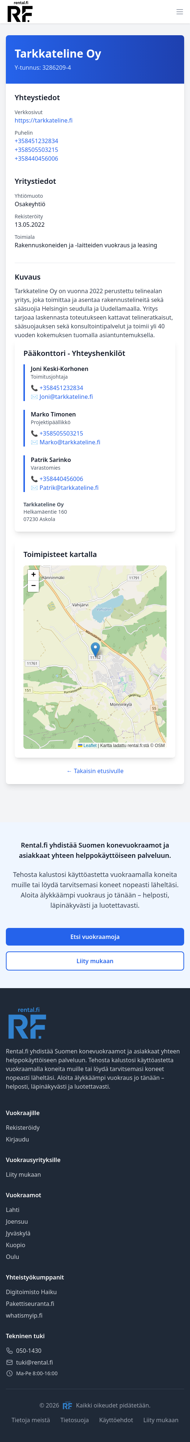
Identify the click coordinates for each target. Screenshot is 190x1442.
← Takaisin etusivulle (94, 771)
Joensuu (17, 1221)
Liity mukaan (95, 961)
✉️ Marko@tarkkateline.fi (65, 442)
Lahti (12, 1210)
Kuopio (15, 1245)
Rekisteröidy (23, 1128)
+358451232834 (36, 141)
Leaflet (87, 745)
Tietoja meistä (30, 1420)
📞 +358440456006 (57, 479)
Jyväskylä (18, 1233)
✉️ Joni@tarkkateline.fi (62, 397)
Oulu (12, 1257)
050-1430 (28, 1351)
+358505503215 (36, 150)
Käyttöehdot (116, 1420)
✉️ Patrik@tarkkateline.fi (65, 488)
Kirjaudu (17, 1139)
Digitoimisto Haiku (31, 1292)
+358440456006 (36, 158)
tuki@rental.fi (34, 1362)
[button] (95, 649)
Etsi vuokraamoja (95, 937)
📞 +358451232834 (57, 388)
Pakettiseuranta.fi (30, 1304)
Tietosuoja (74, 1420)
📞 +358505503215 (57, 433)
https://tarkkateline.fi (43, 120)
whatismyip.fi (24, 1315)
